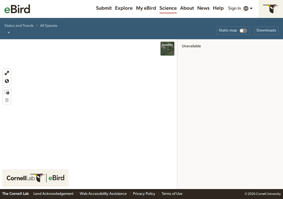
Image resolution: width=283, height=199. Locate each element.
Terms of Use (172, 194)
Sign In (234, 8)
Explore (124, 8)
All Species (49, 26)
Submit (104, 8)
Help (218, 8)
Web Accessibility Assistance (103, 194)
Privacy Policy (144, 194)
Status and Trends (19, 26)
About (187, 8)
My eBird (146, 8)
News (203, 8)
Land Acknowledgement (53, 194)
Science (168, 8)
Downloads (266, 30)
